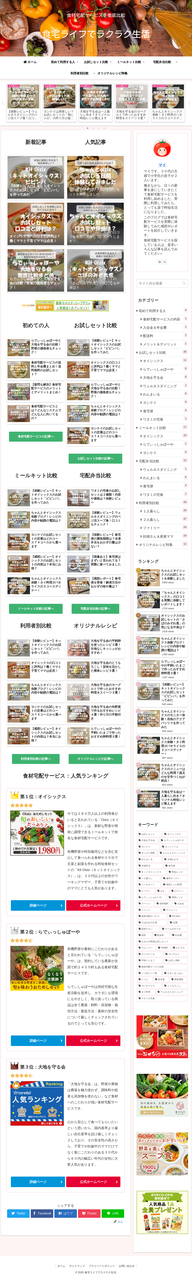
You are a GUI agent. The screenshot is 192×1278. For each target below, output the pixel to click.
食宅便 (165, 410)
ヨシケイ (165, 402)
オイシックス (165, 360)
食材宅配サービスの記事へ (36, 436)
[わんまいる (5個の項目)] (149, 860)
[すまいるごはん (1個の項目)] (175, 973)
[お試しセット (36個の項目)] (149, 834)
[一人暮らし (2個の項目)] (149, 879)
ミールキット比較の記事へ (36, 608)
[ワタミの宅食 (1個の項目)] (162, 999)
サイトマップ (77, 1266)
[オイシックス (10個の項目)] (175, 834)
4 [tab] (104, 128)
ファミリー (165, 527)
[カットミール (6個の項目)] (174, 847)
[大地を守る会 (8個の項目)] (147, 841)
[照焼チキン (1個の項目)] (148, 929)
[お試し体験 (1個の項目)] (176, 961)
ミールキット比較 (163, 427)
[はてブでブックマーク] (65, 1213)
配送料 (165, 335)
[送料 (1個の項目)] (144, 935)
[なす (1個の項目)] (162, 891)
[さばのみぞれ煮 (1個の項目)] (152, 923)
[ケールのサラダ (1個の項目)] (174, 929)
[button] (184, 283)
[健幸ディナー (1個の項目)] (174, 879)
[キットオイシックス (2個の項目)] (151, 872)
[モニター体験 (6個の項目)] (147, 853)
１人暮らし (165, 510)
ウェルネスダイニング (165, 385)
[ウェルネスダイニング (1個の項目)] (172, 992)
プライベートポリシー (102, 1266)
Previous (3, 103)
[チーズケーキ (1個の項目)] (150, 954)
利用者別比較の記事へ (36, 759)
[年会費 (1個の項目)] (179, 935)
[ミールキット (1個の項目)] (149, 885)
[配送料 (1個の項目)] (161, 935)
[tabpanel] (23, 102)
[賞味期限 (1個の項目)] (179, 980)
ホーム (61, 1266)
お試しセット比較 (163, 352)
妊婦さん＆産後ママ (165, 535)
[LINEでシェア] (113, 1213)
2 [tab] (93, 128)
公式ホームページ (93, 906)
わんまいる (165, 393)
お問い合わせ (127, 1266)
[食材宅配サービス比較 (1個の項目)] (162, 967)
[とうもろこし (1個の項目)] (175, 986)
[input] (162, 283)
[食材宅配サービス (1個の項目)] (152, 916)
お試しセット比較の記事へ (95, 458)
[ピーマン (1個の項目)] (146, 891)
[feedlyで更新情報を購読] (159, 262)
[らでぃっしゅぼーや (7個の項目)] (173, 841)
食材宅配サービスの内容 (165, 318)
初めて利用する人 (163, 310)
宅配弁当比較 (163, 460)
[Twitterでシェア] (18, 1213)
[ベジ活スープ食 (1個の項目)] (149, 973)
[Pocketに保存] (89, 1213)
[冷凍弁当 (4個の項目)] (150, 866)
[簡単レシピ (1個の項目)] (177, 897)
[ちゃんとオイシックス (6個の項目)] (173, 853)
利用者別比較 (163, 502)
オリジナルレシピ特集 (163, 544)
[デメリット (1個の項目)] (174, 910)
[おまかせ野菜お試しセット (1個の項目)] (162, 942)
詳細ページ (38, 906)
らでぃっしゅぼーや (165, 368)
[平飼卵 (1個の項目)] (163, 948)
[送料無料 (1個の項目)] (163, 904)
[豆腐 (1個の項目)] (178, 923)
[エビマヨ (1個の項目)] (179, 948)
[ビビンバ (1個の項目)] (179, 891)
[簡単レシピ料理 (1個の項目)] (174, 885)
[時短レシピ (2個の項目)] (177, 872)
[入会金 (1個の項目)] (180, 904)
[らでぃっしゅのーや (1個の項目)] (151, 897)
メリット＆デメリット (165, 343)
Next (189, 103)
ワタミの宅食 (165, 418)
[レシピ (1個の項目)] (144, 980)
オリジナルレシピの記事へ (95, 759)
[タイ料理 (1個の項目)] (146, 992)
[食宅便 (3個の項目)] (176, 866)
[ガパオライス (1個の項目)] (149, 986)
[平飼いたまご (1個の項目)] (150, 961)
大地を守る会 (165, 377)
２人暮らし (165, 519)
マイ (162, 165)
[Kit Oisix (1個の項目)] (177, 916)
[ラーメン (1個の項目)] (145, 904)
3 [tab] (99, 128)
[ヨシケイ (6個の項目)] (148, 847)
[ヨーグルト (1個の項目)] (176, 954)
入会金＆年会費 (165, 327)
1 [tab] (87, 128)
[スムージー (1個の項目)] (146, 948)
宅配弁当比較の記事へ (95, 608)
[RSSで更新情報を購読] (165, 262)
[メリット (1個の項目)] (149, 910)
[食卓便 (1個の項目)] (161, 980)
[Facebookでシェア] (42, 1213)
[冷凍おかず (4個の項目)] (175, 860)
